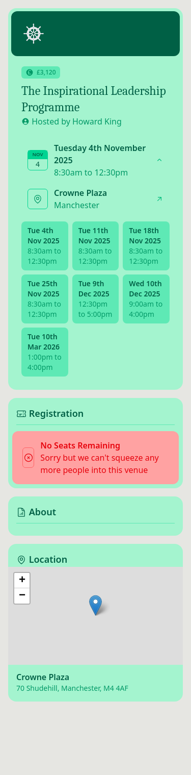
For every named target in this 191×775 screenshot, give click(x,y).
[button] (95, 605)
